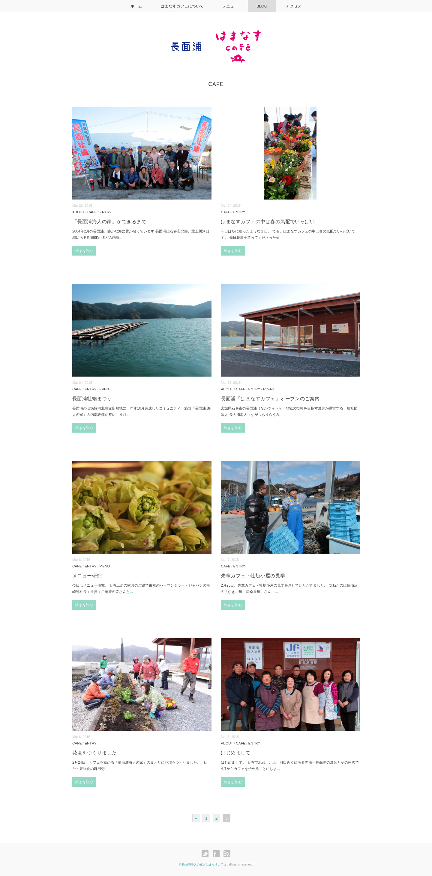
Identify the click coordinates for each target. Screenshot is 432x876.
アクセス (295, 6)
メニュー (230, 6)
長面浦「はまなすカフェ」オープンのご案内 (270, 398)
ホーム (135, 6)
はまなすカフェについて (181, 6)
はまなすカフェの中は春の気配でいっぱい (268, 221)
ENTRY (106, 212)
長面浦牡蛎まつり (92, 398)
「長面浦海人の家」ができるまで (109, 221)
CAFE (92, 212)
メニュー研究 (87, 575)
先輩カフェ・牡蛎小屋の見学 (253, 575)
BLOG (262, 6)
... (120, 237)
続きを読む (84, 251)
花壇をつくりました (94, 752)
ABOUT (78, 212)
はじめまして (235, 752)
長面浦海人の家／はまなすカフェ (204, 864)
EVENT (105, 389)
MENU (104, 566)
